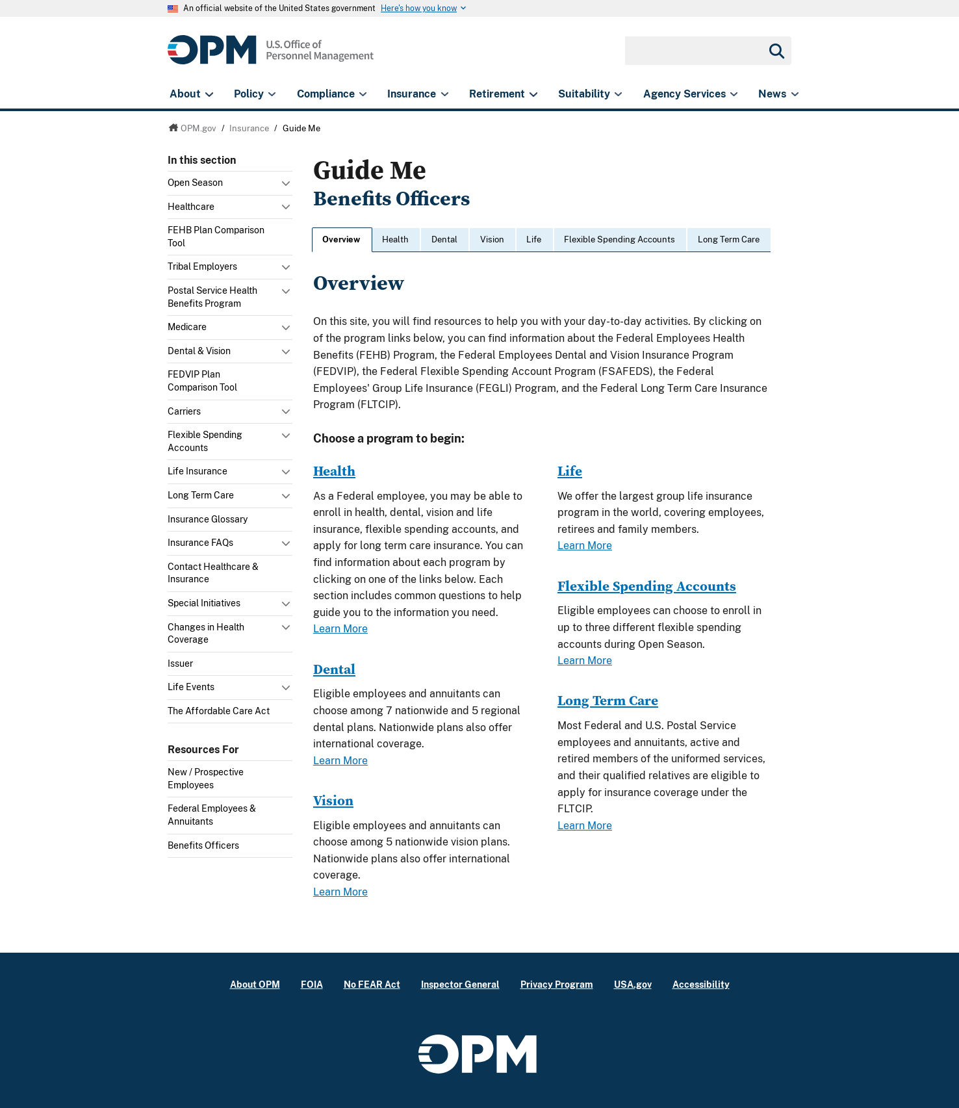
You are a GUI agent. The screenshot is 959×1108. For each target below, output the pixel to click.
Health (395, 239)
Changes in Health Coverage (206, 633)
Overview (341, 239)
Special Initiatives (204, 603)
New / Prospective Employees (206, 778)
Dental (444, 239)
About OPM (255, 984)
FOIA (312, 984)
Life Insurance (197, 471)
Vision (492, 239)
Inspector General (460, 984)
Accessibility (701, 984)
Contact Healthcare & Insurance (213, 573)
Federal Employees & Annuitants (212, 815)
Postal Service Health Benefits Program (212, 297)
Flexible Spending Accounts (205, 441)
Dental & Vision (199, 351)
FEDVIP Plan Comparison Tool (202, 381)
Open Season (195, 182)
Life (533, 239)
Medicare (187, 327)
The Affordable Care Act (219, 711)
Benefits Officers (203, 845)
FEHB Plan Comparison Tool (216, 236)
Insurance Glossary (208, 519)
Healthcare (191, 206)
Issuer (180, 663)
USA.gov (633, 984)
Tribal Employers (202, 266)
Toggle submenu (287, 186)
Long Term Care (201, 495)
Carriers (184, 411)
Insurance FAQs (200, 542)
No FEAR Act (372, 984)
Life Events (191, 687)
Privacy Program (556, 984)
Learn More (340, 629)
